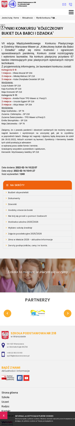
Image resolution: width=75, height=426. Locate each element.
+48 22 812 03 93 (70, 4)
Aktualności (26, 18)
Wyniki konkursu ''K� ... (45, 18)
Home (16, 18)
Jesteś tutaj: (8, 18)
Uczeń (5, 401)
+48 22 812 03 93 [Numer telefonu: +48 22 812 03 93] (14, 352)
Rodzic (5, 406)
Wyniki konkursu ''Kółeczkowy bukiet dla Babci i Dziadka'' (32, 31)
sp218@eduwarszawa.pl (64, 4)
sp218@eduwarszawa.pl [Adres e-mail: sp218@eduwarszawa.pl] (18, 355)
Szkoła (5, 397)
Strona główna (10, 392)
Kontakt (6, 410)
